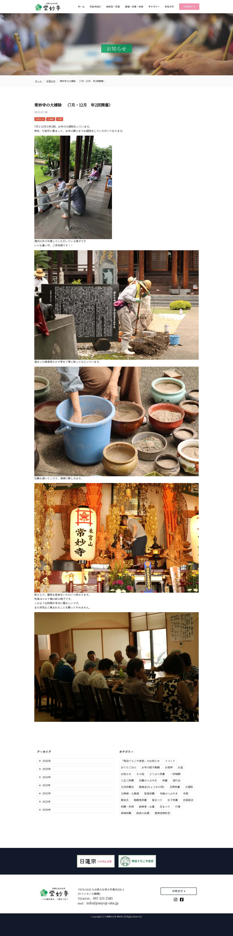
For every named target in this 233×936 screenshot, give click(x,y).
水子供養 (172, 800)
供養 (164, 780)
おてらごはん (128, 767)
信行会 (176, 780)
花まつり (165, 806)
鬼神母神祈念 (162, 813)
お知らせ (169, 6)
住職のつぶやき (148, 780)
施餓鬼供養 (140, 800)
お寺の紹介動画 (151, 767)
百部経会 (188, 800)
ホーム (81, 6)
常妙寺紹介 (95, 6)
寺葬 (185, 793)
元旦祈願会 (127, 787)
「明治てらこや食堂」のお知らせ (140, 761)
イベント (170, 761)
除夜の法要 (142, 813)
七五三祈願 (127, 780)
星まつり (157, 800)
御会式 (125, 800)
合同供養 (175, 787)
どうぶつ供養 (157, 774)
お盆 (180, 767)
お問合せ (189, 6)
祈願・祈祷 (127, 806)
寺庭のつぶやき (169, 793)
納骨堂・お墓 (113, 6)
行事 (59, 119)
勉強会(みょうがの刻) (151, 787)
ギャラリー (154, 6)
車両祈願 (126, 813)
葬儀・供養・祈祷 (134, 6)
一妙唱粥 (175, 774)
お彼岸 (169, 767)
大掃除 (51, 119)
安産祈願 (149, 793)
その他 (140, 774)
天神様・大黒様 (130, 793)
